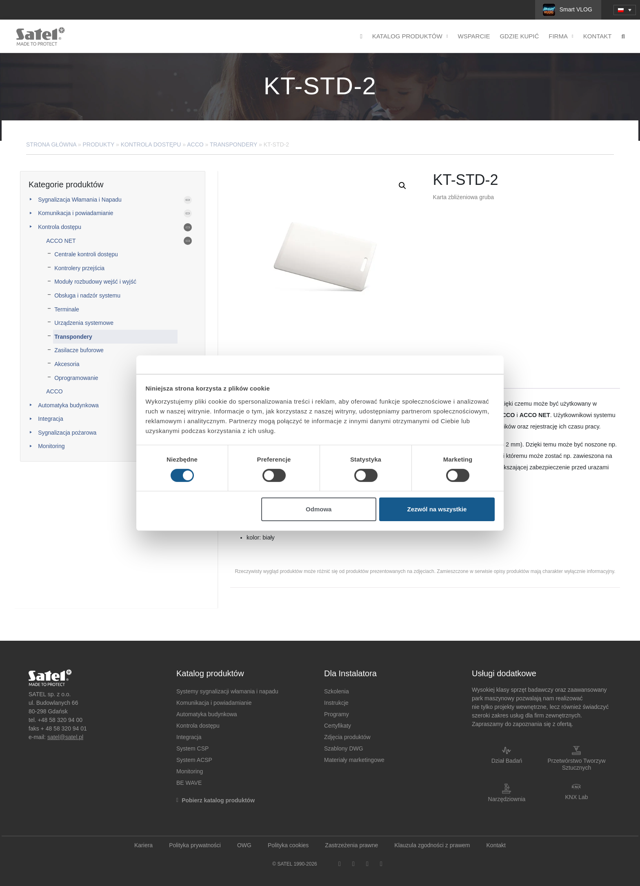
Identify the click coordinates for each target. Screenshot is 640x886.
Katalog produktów (410, 36)
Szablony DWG (343, 748)
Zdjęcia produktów (347, 737)
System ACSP (194, 760)
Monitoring (51, 446)
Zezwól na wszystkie (437, 509)
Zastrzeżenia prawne (351, 845)
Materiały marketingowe (354, 760)
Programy (336, 714)
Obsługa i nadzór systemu (87, 295)
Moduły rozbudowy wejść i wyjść (95, 281)
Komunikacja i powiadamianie (75, 213)
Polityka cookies (288, 845)
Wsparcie (474, 36)
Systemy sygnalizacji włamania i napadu (227, 691)
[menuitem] (624, 10)
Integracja (50, 418)
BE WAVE (189, 782)
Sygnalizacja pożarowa (67, 432)
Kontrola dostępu (151, 144)
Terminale (66, 309)
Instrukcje (336, 702)
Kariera (143, 845)
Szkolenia (336, 691)
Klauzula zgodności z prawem (432, 845)
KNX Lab (576, 797)
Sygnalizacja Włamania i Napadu (80, 199)
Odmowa (318, 509)
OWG (244, 845)
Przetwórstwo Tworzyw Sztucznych (576, 764)
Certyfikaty (337, 725)
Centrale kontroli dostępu (86, 254)
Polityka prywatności (195, 845)
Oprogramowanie (76, 378)
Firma (561, 36)
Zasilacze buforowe (79, 350)
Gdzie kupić (519, 36)
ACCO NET (61, 241)
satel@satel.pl (65, 737)
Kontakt (597, 36)
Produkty (99, 144)
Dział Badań (506, 760)
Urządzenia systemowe (83, 323)
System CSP (192, 748)
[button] (402, 185)
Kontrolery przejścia (79, 268)
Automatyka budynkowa (68, 405)
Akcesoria (66, 364)
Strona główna (51, 144)
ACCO (195, 144)
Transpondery (233, 144)
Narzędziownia (507, 799)
